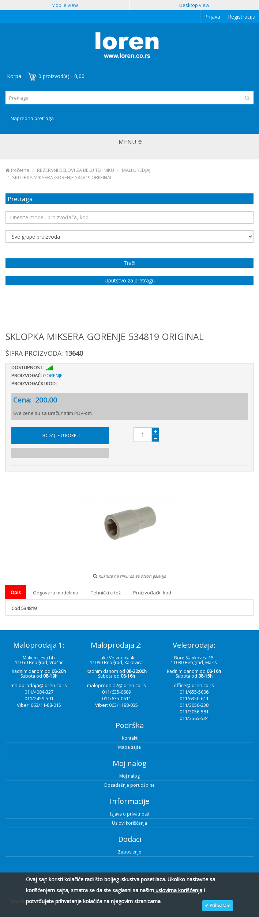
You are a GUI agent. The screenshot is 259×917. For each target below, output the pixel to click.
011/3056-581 (194, 711)
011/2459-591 (39, 698)
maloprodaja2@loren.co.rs (116, 685)
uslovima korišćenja (178, 890)
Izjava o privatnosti (129, 814)
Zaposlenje (129, 852)
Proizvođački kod (152, 592)
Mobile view (65, 5)
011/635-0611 (116, 698)
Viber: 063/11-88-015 (39, 705)
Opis (16, 592)
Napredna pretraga (32, 118)
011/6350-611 (194, 698)
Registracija (241, 16)
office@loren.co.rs (194, 685)
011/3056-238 (194, 705)
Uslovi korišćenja (129, 823)
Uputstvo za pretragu (130, 280)
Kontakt (130, 738)
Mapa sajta (129, 747)
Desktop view (194, 5)
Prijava (212, 16)
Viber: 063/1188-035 (116, 705)
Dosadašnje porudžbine (129, 785)
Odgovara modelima (55, 592)
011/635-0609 (116, 692)
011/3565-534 (194, 718)
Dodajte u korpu (60, 435)
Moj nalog (129, 776)
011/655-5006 (194, 692)
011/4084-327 (39, 692)
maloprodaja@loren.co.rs (39, 685)
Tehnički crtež (106, 592)
